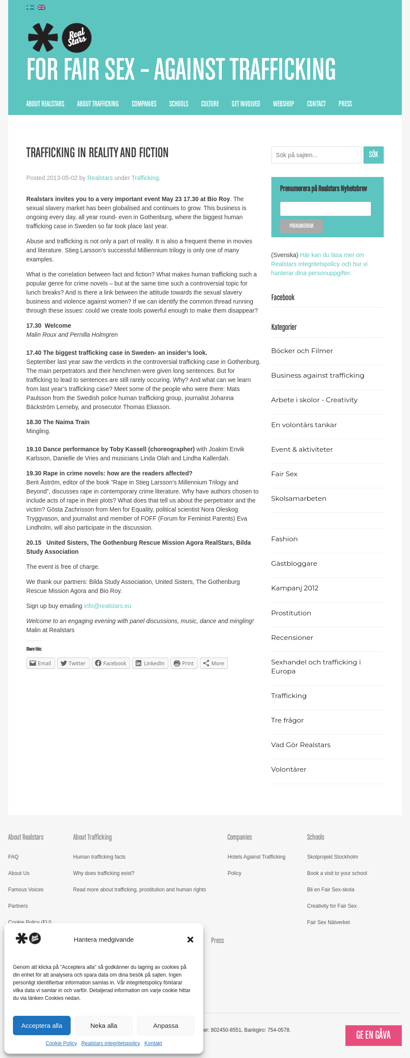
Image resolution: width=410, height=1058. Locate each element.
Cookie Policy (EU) (30, 922)
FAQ (13, 857)
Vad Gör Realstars (301, 745)
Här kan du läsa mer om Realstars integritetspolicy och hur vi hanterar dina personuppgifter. (319, 263)
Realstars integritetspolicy (110, 1043)
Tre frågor (287, 720)
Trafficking (145, 177)
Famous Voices (25, 890)
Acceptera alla (41, 1025)
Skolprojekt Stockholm (332, 857)
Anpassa (165, 1025)
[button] (190, 939)
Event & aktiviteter (302, 449)
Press (345, 104)
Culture (210, 104)
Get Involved (246, 104)
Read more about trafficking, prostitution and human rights (139, 890)
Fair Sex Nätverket (328, 922)
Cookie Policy (61, 1043)
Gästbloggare (294, 563)
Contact (316, 104)
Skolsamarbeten (299, 498)
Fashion (284, 539)
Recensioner (292, 637)
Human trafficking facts (99, 857)
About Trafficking (98, 104)
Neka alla (104, 1025)
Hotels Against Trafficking (256, 857)
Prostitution (291, 613)
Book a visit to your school (337, 873)
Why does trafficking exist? (104, 873)
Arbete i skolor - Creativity (314, 400)
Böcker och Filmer (302, 351)
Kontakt (153, 1043)
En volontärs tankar (304, 425)
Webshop (283, 104)
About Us (18, 873)
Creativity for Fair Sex (332, 906)
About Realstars (45, 104)
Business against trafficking (318, 375)
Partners (18, 906)
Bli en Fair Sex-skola (330, 890)
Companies (144, 104)
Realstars (100, 177)
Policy (234, 873)
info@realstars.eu (107, 605)
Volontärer (289, 769)
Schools (178, 104)
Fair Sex (284, 474)
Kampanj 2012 (295, 588)
